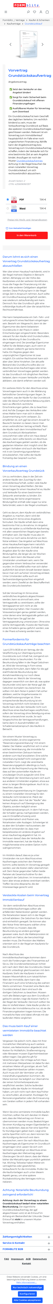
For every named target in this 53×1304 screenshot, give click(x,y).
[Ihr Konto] (41, 12)
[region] (26, 44)
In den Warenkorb (26, 235)
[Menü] (6, 12)
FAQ (6, 1259)
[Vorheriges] (10, 44)
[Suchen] (28, 12)
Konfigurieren (27, 1294)
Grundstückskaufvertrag (29, 161)
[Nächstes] (43, 44)
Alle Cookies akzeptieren (27, 1300)
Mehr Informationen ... (26, 1282)
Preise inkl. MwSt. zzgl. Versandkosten (27, 220)
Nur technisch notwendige (27, 1287)
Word (22, 208)
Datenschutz (40, 1259)
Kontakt (26, 1263)
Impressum (17, 1259)
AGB (28, 1259)
